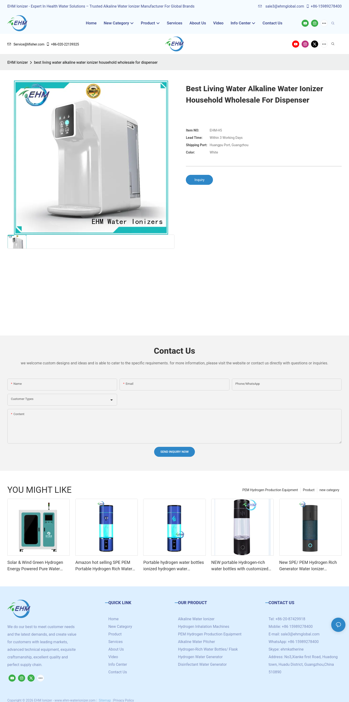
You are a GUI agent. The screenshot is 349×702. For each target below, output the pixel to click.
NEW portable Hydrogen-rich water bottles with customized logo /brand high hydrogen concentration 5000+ (239, 566)
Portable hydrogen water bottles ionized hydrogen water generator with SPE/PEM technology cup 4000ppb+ (173, 566)
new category (329, 490)
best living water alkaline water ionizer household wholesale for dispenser (95, 62)
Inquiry (199, 180)
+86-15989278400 (324, 6)
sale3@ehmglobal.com (281, 6)
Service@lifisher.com (25, 44)
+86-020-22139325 (62, 44)
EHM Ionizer (17, 62)
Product (309, 490)
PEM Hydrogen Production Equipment (270, 490)
